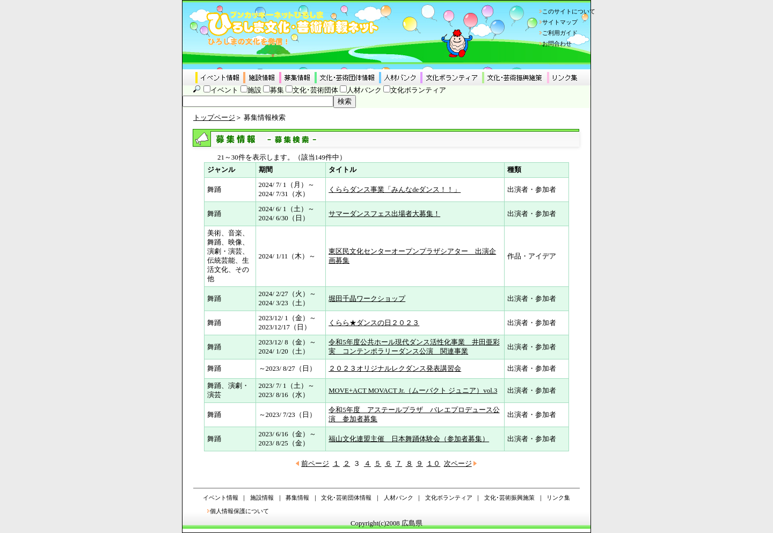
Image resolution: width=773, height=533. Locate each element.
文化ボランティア (418, 90)
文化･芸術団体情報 (346, 497)
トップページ (214, 117)
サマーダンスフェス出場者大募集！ (384, 214)
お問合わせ (557, 43)
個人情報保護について (239, 511)
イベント (224, 90)
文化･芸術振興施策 (509, 497)
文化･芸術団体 (315, 90)
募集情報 (297, 497)
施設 (254, 90)
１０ (433, 463)
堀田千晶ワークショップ (367, 298)
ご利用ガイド (560, 33)
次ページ (458, 463)
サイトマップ (560, 22)
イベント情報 (220, 497)
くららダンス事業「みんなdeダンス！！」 (395, 189)
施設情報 (262, 497)
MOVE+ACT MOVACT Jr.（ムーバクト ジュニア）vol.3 (413, 390)
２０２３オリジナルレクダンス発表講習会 (395, 368)
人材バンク (364, 90)
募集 (277, 90)
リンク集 (558, 497)
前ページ (315, 463)
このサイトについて (568, 11)
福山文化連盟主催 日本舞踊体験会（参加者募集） (409, 439)
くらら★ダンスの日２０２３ (374, 323)
